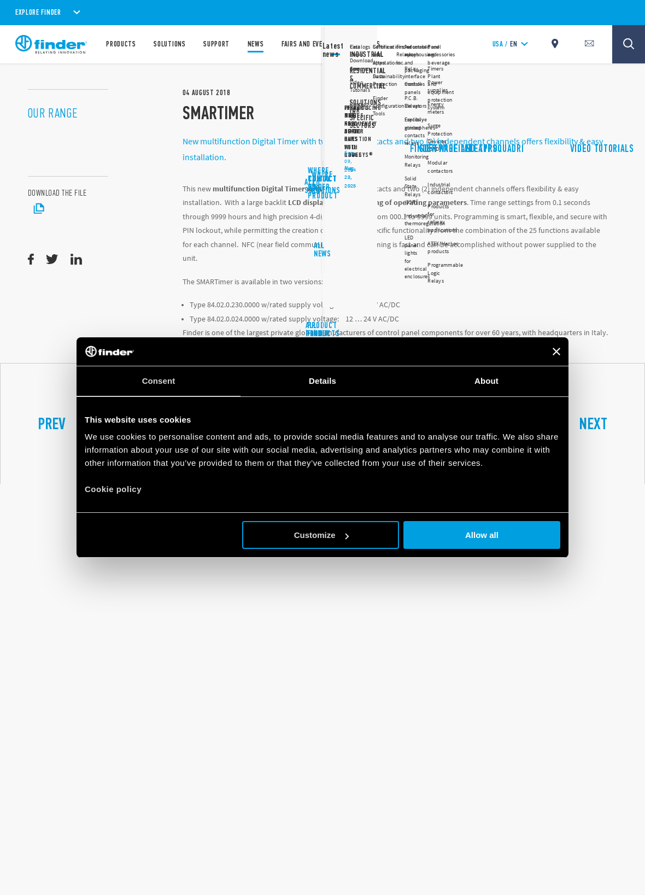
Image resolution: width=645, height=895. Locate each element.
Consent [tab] (158, 380)
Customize (321, 535)
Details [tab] (322, 380)
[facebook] (31, 260)
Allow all (482, 535)
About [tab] (486, 380)
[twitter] (52, 259)
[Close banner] (556, 351)
